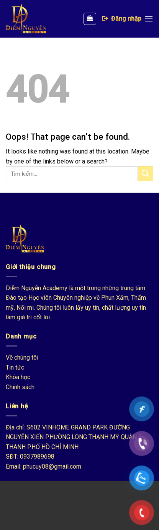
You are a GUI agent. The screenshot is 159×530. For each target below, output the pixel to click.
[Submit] (145, 173)
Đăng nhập (121, 18)
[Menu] (148, 18)
